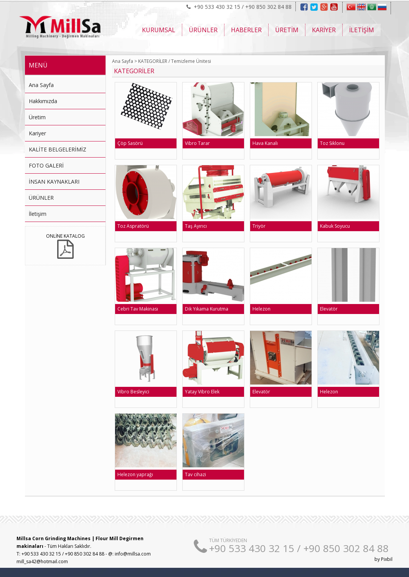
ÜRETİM (287, 30)
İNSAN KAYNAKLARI (54, 181)
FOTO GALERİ (46, 165)
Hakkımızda (43, 101)
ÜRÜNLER (203, 30)
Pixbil (387, 559)
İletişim (37, 213)
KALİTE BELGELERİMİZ (57, 149)
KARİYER (324, 30)
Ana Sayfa (41, 85)
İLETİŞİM (361, 30)
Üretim (37, 117)
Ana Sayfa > (124, 61)
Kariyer (37, 133)
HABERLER (246, 30)
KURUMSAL (158, 30)
